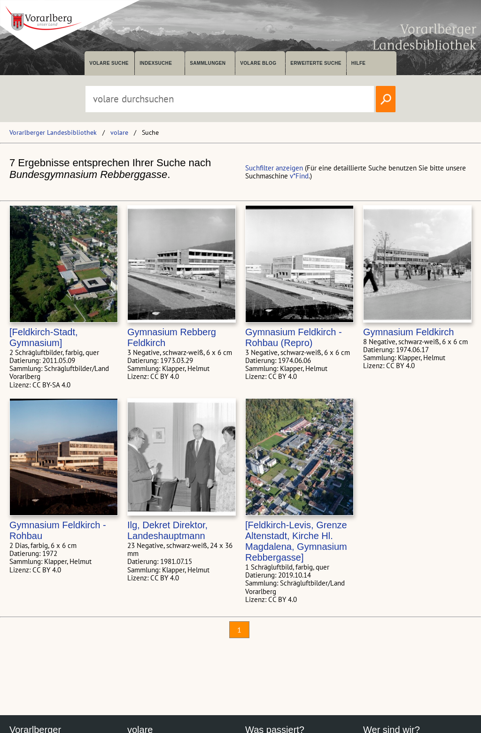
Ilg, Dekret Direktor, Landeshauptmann (167, 530)
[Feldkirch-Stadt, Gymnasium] (43, 337)
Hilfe (358, 63)
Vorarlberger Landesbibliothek (53, 132)
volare (119, 132)
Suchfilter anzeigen (274, 167)
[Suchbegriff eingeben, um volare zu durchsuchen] (229, 99)
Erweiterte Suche (315, 63)
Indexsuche (156, 63)
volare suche (109, 63)
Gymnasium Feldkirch (408, 332)
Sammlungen (207, 63)
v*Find (299, 175)
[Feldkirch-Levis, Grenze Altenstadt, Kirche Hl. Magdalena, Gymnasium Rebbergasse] (296, 541)
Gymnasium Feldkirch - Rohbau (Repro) (293, 337)
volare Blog (258, 63)
